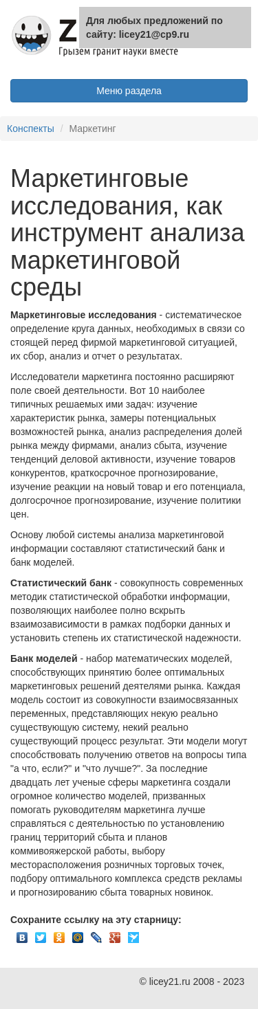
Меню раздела (129, 90)
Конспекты (30, 128)
